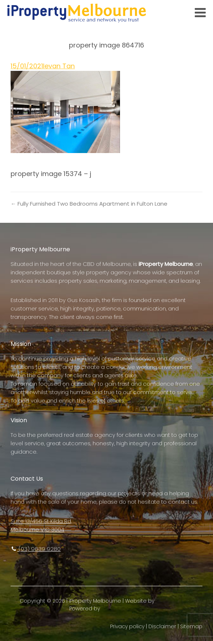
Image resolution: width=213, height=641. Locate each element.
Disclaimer (162, 626)
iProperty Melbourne (95, 600)
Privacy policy (127, 626)
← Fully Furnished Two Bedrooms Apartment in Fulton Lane (89, 203)
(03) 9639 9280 (36, 549)
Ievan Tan (59, 65)
